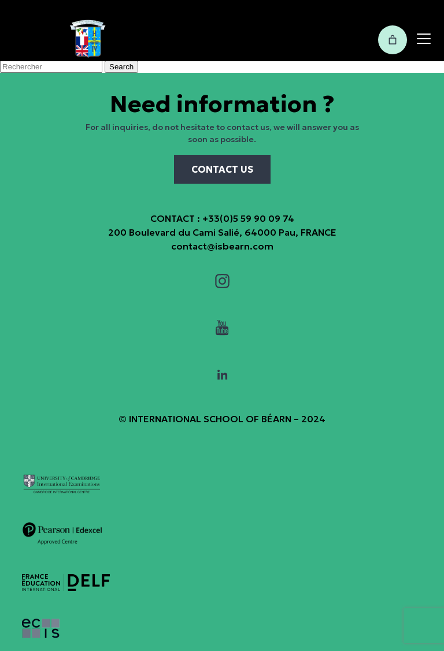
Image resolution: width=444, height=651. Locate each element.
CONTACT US (222, 169)
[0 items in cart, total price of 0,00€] (392, 39)
